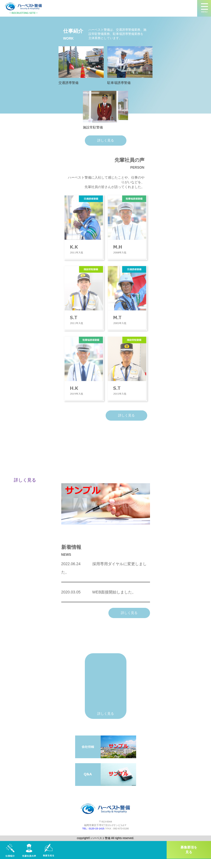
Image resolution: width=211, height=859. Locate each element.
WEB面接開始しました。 (98, 592)
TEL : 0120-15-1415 (93, 828)
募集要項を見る (189, 849)
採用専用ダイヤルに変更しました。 (104, 568)
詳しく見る (105, 140)
